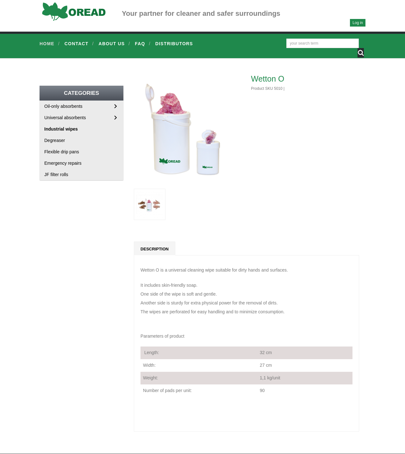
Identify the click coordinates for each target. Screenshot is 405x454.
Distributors (174, 43)
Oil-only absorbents (63, 106)
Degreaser (54, 140)
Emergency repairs (63, 163)
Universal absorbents (65, 117)
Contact (77, 43)
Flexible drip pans (61, 151)
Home (47, 43)
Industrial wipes (61, 129)
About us (112, 43)
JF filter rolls (56, 174)
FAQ (140, 43)
